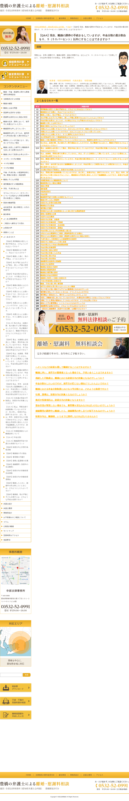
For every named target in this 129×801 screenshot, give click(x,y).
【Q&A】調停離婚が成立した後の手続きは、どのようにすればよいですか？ (17, 243)
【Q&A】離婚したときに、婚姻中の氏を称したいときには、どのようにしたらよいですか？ (17, 487)
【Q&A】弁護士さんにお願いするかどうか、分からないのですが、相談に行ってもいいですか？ (17, 295)
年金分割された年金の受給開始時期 (54, 244)
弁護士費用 (87, 18)
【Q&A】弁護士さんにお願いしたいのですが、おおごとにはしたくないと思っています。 (17, 307)
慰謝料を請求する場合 (12, 112)
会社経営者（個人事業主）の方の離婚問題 (16, 208)
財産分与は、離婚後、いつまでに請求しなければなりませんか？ (66, 416)
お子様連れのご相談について (14, 517)
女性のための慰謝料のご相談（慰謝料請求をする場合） (61, 233)
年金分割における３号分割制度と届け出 (55, 231)
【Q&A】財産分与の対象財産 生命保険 (18, 472)
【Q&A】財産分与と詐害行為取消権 (17, 448)
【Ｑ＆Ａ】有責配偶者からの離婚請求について (17, 432)
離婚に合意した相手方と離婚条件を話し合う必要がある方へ (16, 148)
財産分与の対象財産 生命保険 (52, 225)
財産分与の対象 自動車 (49, 219)
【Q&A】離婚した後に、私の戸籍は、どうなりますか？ (17, 257)
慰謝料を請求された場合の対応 (15, 117)
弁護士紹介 (7, 504)
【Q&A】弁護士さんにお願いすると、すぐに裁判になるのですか (17, 316)
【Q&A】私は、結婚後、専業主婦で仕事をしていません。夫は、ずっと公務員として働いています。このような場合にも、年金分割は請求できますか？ (17, 360)
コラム (6, 522)
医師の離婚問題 (9, 203)
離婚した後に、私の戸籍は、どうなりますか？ (58, 115)
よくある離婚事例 (10, 219)
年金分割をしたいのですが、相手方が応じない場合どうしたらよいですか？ (72, 383)
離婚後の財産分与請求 (49, 267)
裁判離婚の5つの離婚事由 (13, 184)
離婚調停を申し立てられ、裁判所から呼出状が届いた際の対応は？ (16, 134)
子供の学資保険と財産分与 (50, 281)
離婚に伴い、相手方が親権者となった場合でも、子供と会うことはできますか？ (74, 372)
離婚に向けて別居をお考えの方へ (16, 154)
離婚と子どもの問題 (11, 179)
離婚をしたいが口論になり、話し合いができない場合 (16, 141)
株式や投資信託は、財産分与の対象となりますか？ (60, 400)
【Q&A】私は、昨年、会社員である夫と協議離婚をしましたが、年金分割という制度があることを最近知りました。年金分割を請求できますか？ (17, 389)
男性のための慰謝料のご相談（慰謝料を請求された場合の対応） (65, 236)
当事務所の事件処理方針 (45, 18)
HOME (28, 18)
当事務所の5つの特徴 (11, 99)
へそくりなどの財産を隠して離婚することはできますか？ (63, 367)
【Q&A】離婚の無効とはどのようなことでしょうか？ (17, 286)
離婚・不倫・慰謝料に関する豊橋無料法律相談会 (16, 93)
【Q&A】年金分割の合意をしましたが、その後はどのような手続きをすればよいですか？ (17, 278)
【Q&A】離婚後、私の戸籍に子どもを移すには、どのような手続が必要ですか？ (17, 496)
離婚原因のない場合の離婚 (50, 183)
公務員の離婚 (8, 526)
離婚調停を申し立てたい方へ (14, 129)
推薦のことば (8, 232)
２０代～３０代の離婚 (12, 159)
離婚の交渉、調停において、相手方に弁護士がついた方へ (16, 123)
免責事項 (6, 540)
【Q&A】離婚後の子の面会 (16, 453)
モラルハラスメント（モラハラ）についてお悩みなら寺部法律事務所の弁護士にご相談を (16, 195)
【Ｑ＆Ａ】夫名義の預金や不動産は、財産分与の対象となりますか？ (17, 400)
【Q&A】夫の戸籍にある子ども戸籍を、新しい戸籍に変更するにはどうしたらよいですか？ (17, 266)
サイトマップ (8, 531)
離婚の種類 (7, 103)
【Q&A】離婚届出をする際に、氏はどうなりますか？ (16, 251)
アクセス (99, 18)
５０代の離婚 (8, 168)
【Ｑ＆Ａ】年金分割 (13, 437)
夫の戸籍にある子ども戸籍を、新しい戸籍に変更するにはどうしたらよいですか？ (72, 118)
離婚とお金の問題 (10, 108)
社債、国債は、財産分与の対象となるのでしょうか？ (61, 394)
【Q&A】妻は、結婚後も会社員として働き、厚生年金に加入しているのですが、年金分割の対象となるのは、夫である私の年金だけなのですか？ (17, 345)
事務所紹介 (74, 18)
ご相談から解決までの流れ (13, 223)
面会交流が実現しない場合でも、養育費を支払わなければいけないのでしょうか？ (75, 405)
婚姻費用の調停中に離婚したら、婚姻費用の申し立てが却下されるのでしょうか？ (75, 411)
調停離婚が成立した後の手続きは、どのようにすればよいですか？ (66, 109)
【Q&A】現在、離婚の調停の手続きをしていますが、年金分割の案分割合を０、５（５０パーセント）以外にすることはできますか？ (17, 375)
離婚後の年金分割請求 (49, 275)
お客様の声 (7, 228)
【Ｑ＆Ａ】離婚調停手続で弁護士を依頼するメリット (17, 442)
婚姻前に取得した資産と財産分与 (53, 278)
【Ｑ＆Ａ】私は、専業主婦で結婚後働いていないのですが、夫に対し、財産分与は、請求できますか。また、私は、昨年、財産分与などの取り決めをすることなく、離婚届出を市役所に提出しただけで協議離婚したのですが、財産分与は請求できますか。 (17, 417)
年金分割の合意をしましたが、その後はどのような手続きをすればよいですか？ (71, 120)
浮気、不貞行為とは (11, 188)
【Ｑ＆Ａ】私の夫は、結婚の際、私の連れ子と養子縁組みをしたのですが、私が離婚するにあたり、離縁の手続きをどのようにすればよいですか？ (17, 329)
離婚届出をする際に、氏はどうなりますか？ (57, 112)
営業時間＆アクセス (11, 535)
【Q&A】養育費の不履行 (15, 457)
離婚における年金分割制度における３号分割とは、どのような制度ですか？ (72, 389)
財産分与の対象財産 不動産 (51, 222)
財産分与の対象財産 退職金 (51, 228)
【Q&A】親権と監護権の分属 (17, 461)
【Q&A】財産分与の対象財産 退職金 (18, 478)
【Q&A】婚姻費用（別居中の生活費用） (17, 465)
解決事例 (62, 18)
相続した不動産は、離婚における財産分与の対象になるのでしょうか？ (69, 378)
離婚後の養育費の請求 (49, 272)
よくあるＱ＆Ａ (9, 237)
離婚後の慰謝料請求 (48, 270)
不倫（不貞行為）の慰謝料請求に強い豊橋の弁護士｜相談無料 (16, 174)
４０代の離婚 (8, 163)
